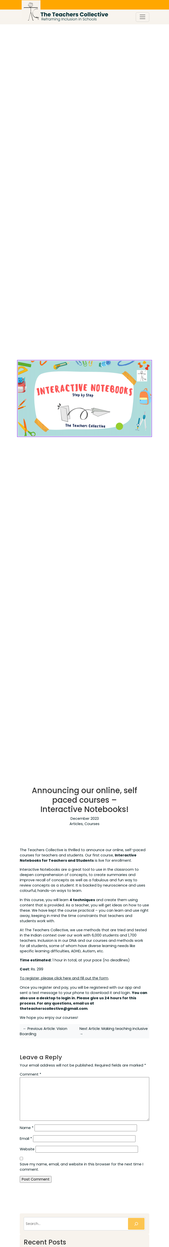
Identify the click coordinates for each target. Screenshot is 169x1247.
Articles (76, 823)
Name (27, 1127)
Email (26, 1138)
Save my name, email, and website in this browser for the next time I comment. (81, 1167)
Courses (92, 823)
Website (27, 1149)
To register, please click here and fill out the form (64, 978)
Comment (30, 1074)
